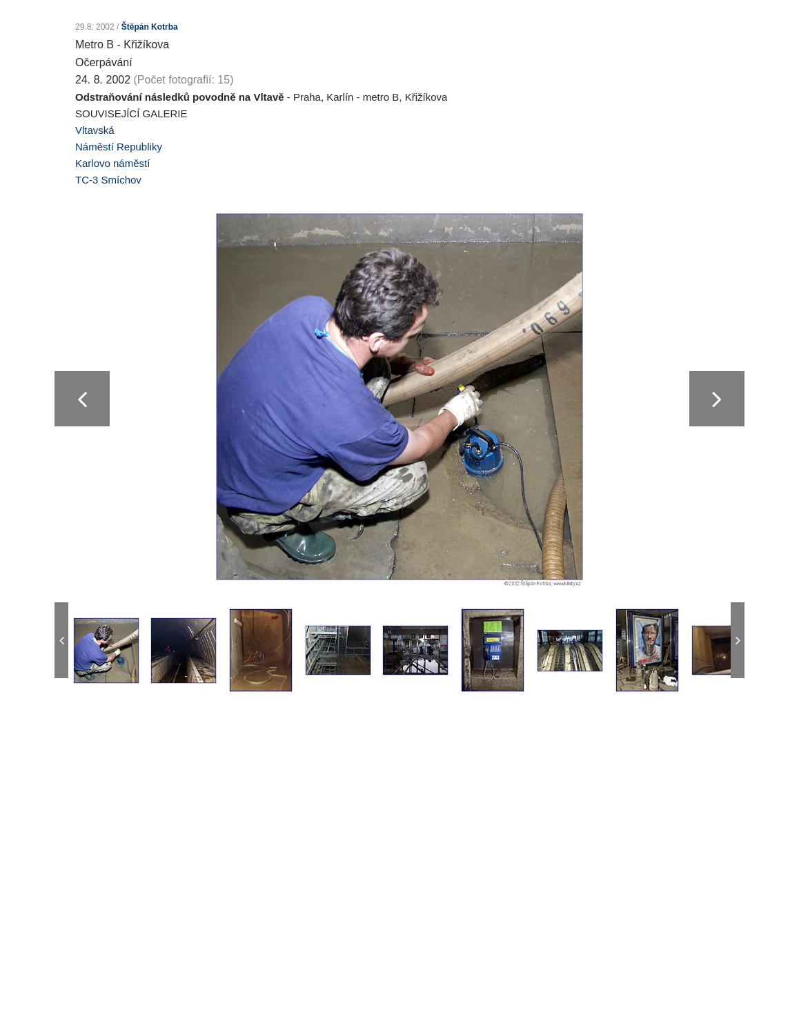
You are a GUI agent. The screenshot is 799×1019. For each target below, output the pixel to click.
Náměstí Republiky (118, 146)
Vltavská (95, 130)
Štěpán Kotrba (149, 27)
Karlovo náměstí (112, 163)
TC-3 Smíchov (108, 180)
